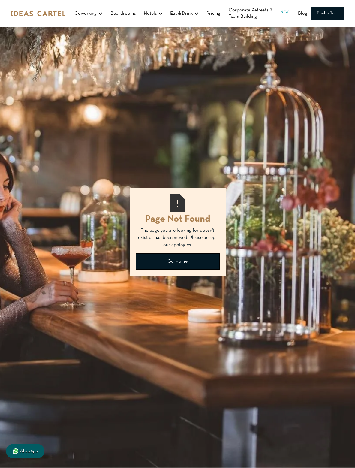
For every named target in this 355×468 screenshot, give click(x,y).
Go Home (177, 261)
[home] (38, 13)
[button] (88, 13)
